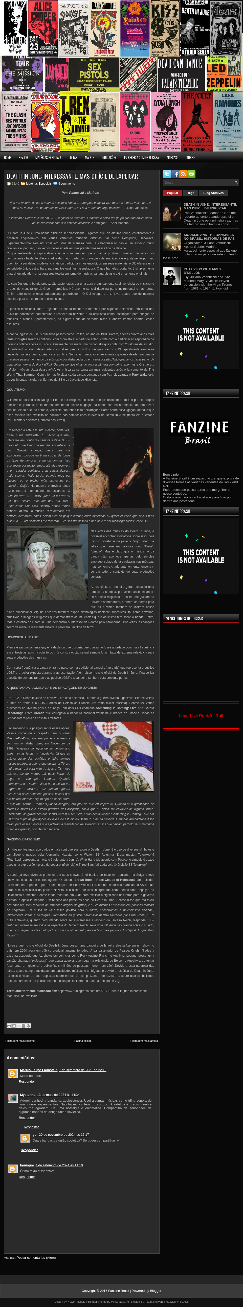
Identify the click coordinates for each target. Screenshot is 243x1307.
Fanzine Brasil (118, 1291)
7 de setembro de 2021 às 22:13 (82, 1070)
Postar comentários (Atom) (36, 1258)
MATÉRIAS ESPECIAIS (48, 157)
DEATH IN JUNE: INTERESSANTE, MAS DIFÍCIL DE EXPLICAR (72, 176)
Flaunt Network (154, 1301)
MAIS (91, 156)
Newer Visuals (76, 1301)
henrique (27, 1165)
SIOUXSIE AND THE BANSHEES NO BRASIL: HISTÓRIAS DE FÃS (209, 236)
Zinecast (172, 157)
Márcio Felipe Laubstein (39, 1070)
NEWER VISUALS (177, 1301)
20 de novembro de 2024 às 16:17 (64, 1134)
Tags (190, 193)
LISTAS (73, 157)
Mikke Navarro (120, 1301)
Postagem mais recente (20, 1040)
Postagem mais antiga (144, 1040)
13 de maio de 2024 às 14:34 (58, 1095)
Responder (27, 1081)
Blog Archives (213, 193)
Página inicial (82, 1040)
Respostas (31, 1127)
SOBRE (190, 157)
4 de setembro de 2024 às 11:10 (59, 1165)
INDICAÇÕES (109, 157)
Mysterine (28, 1095)
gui (35, 1134)
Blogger (155, 1291)
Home (7, 157)
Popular (173, 193)
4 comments (66, 183)
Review (23, 157)
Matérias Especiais (39, 183)
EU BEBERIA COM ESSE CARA (141, 157)
